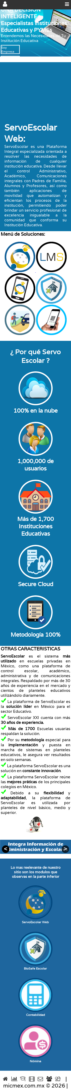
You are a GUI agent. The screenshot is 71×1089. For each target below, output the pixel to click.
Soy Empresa (7, 49)
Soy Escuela (10, 58)
